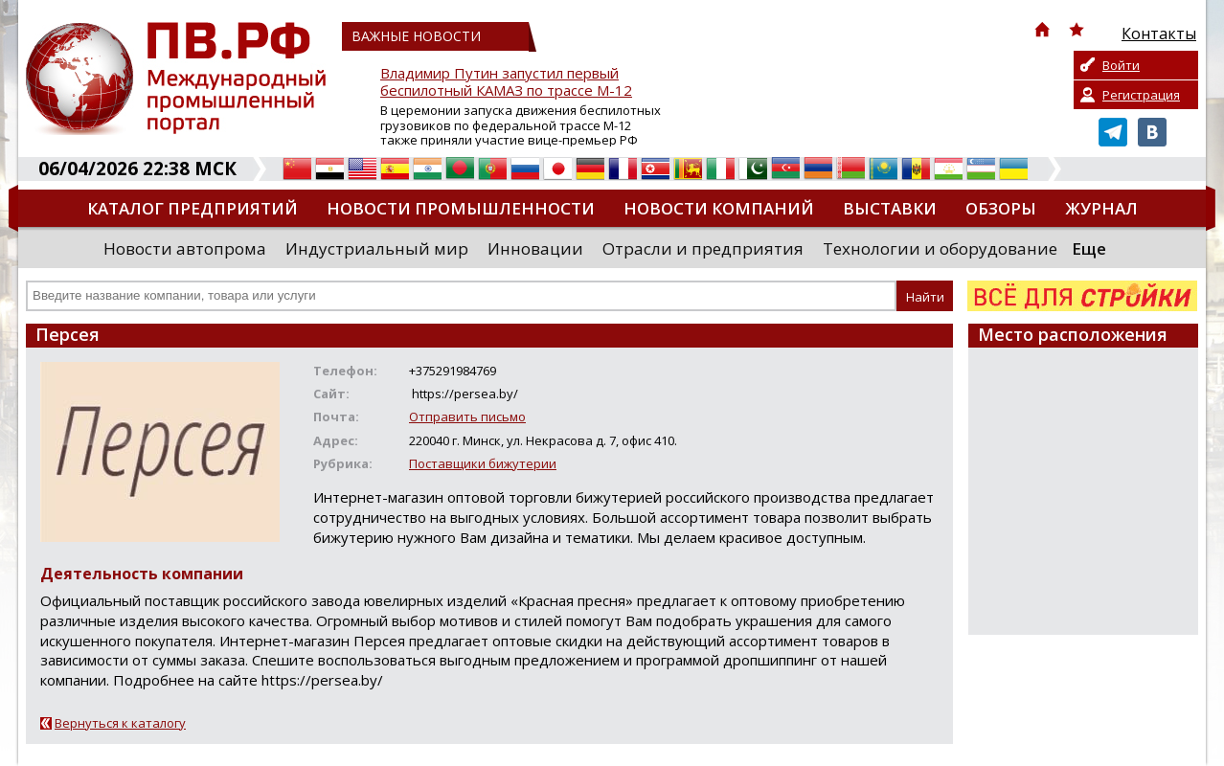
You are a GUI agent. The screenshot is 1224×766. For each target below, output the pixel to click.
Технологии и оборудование (940, 248)
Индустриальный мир (376, 248)
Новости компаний (718, 208)
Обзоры (1000, 208)
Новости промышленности (461, 208)
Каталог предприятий (192, 208)
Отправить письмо (467, 416)
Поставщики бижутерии (482, 463)
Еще (1089, 248)
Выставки (890, 208)
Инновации (535, 248)
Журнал (1101, 208)
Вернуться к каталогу (120, 723)
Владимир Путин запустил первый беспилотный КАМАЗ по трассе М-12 (506, 82)
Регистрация (1141, 94)
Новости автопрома (184, 248)
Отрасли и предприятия (703, 248)
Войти (1121, 65)
